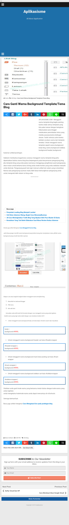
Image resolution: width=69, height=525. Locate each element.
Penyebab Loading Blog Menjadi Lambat (21, 212)
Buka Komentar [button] (34, 496)
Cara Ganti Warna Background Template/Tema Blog (34, 105)
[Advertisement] (34, 35)
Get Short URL (28, 448)
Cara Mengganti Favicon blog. (28, 228)
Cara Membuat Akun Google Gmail (51, 491)
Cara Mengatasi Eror (30, 404)
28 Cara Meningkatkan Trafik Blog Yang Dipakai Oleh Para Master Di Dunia (33, 218)
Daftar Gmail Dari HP (12, 491)
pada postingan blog (45, 404)
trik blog (26, 438)
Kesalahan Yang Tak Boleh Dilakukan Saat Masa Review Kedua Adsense (32, 220)
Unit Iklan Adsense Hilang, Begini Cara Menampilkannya (27, 215)
